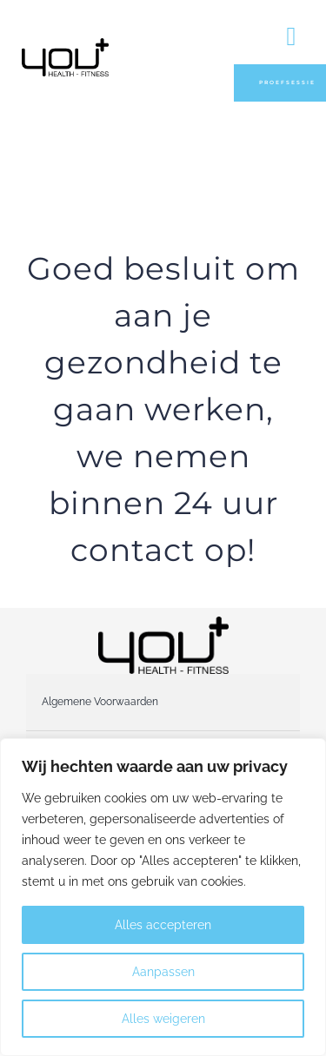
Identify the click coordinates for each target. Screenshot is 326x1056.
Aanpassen (163, 972)
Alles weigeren (163, 1019)
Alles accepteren (163, 925)
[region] (163, 897)
